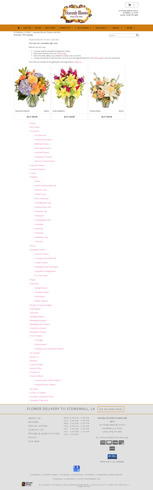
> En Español (34, 353)
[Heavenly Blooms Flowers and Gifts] (76, 13)
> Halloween (38, 215)
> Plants (32, 279)
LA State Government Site (88, 479)
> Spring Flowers (40, 288)
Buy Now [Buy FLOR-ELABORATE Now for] (69, 116)
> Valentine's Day (40, 237)
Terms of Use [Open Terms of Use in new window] (84, 486)
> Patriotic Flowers (37, 165)
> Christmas (38, 233)
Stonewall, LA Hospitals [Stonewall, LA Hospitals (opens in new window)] (71, 474)
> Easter (37, 181)
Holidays (102, 28)
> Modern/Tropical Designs (40, 305)
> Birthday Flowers (41, 144)
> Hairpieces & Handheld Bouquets (48, 348)
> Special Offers (35, 368)
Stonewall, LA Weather (63, 479)
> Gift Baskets (35, 309)
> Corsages (38, 340)
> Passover (38, 241)
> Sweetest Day (40, 211)
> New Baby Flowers (42, 148)
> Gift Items (33, 313)
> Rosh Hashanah (41, 198)
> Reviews (33, 360)
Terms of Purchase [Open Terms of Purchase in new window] (118, 485)
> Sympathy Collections (38, 400)
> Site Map (33, 389)
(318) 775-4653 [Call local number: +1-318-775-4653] (132, 15)
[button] (131, 5)
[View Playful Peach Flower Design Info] (107, 88)
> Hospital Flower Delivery (44, 384)
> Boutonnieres (40, 344)
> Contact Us (34, 372)
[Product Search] (122, 35)
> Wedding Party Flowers (39, 324)
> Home (32, 123)
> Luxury (32, 173)
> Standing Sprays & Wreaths (45, 267)
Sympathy (66, 28)
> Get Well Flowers (41, 152)
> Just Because (39, 135)
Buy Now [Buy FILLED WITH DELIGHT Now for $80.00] (32, 116)
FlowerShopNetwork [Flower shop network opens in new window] (78, 485)
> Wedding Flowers (37, 316)
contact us (78, 62)
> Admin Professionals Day (44, 185)
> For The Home (40, 275)
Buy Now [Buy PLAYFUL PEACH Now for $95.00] (106, 116)
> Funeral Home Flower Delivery (47, 380)
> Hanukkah (38, 224)
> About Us (33, 357)
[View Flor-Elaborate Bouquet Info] (69, 88)
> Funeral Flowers (41, 254)
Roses (38, 28)
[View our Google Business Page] (76, 472)
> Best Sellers (34, 127)
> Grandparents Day (42, 202)
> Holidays (33, 177)
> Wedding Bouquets (37, 320)
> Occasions (34, 131)
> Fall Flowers (39, 296)
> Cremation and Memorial (44, 258)
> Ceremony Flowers (37, 328)
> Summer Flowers (41, 292)
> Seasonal (33, 283)
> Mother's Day (40, 190)
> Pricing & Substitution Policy (41, 396)
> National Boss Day (42, 207)
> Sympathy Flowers (37, 249)
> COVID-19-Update (37, 392)
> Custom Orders (36, 364)
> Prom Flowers (35, 335)
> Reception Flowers (37, 332)
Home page (61, 53)
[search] (137, 35)
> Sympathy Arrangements (44, 271)
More (131, 28)
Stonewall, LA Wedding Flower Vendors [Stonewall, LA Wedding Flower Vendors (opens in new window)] (104, 474)
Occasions (84, 28)
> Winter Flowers (40, 301)
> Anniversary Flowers (42, 139)
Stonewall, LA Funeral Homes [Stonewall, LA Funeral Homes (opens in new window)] (44, 474)
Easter (27, 28)
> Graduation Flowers (42, 157)
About (118, 28)
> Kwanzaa (38, 228)
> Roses (32, 246)
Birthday (50, 28)
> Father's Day (39, 194)
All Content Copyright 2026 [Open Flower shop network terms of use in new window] (53, 485)
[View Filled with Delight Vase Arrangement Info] (32, 88)
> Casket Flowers (40, 262)
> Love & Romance (37, 169)
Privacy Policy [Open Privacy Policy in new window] (98, 485)
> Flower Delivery (36, 376)
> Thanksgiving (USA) (42, 220)
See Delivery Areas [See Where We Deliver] (110, 409)
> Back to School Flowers (44, 161)
